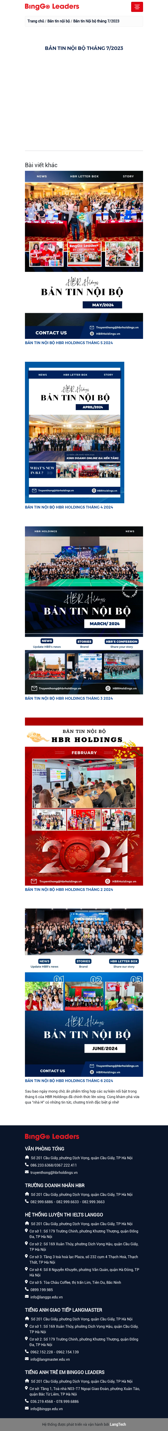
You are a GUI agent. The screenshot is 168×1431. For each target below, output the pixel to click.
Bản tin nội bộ (58, 21)
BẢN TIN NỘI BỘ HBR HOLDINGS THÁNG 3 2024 (69, 698)
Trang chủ (35, 21)
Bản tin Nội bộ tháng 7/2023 (96, 21)
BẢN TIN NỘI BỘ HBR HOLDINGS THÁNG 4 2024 (69, 507)
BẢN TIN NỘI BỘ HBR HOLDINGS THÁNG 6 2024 (69, 1080)
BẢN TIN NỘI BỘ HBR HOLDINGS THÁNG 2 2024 (69, 889)
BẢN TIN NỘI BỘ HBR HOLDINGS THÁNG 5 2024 (69, 342)
